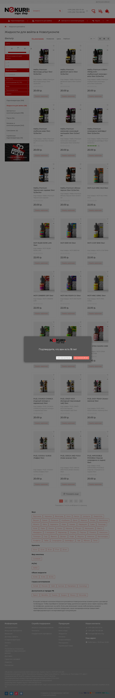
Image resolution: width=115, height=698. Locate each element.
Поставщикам (60, 2)
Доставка (8, 2)
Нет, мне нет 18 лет (64, 358)
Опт (82, 2)
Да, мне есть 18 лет (81, 358)
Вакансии (49, 2)
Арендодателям (72, 2)
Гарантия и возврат (28, 2)
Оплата (16, 2)
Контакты (40, 2)
